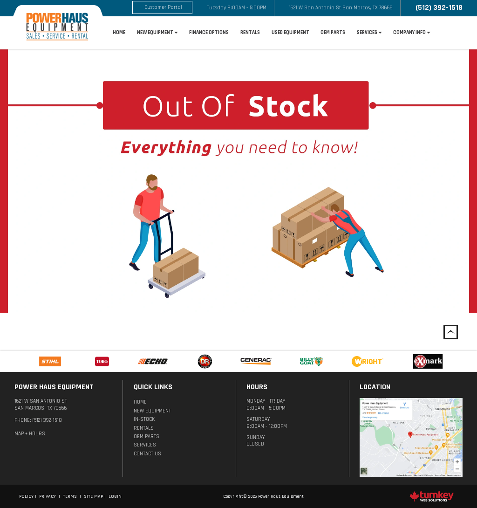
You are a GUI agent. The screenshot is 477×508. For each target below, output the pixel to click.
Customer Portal (163, 7)
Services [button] (369, 32)
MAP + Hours (29, 434)
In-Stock (144, 419)
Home (119, 32)
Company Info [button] (411, 32)
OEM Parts (332, 32)
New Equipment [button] (157, 32)
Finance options (209, 32)
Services (145, 445)
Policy (26, 496)
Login (115, 496)
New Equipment (152, 411)
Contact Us (147, 454)
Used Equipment (290, 32)
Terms (70, 496)
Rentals (250, 32)
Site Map (93, 496)
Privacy (47, 496)
